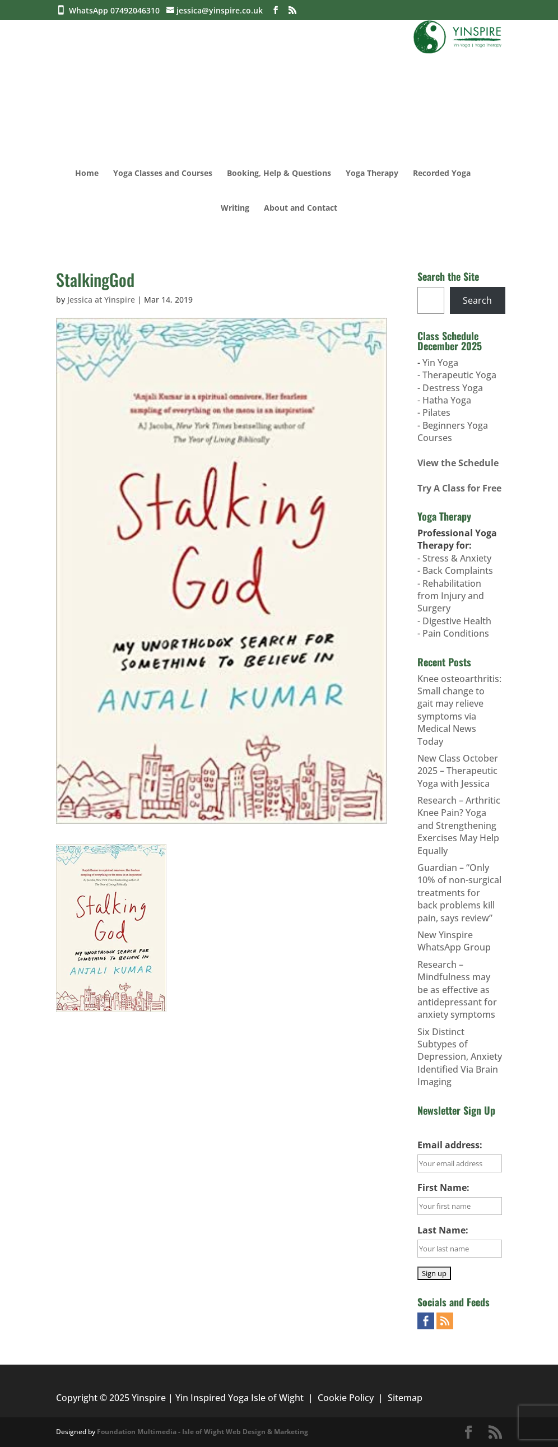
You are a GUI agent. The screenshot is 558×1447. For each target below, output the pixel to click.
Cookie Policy (346, 1398)
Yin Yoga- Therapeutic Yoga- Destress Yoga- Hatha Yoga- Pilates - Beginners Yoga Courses (456, 400)
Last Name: (442, 1230)
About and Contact (300, 208)
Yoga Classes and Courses (162, 173)
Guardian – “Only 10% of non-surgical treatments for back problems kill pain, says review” (459, 892)
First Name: (443, 1187)
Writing (235, 208)
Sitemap (405, 1398)
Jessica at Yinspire (101, 299)
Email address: (449, 1145)
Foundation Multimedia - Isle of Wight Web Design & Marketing (202, 1431)
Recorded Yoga (442, 173)
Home (87, 173)
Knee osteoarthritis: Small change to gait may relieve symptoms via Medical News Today (459, 710)
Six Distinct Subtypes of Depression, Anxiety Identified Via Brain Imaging (459, 1057)
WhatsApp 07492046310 (116, 10)
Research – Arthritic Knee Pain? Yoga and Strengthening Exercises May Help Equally (458, 825)
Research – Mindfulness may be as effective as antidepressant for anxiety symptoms (457, 989)
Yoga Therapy (372, 173)
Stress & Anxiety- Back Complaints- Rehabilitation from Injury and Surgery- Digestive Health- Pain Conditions (455, 595)
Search (477, 300)
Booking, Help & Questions (279, 173)
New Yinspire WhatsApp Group (454, 941)
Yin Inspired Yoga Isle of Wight (239, 1398)
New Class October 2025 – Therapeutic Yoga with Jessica (457, 771)
